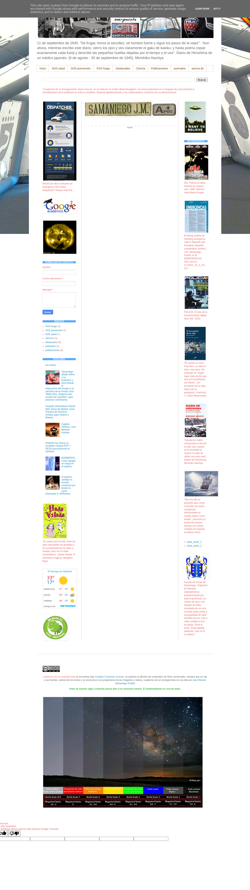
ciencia (49, 338)
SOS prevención (81, 68)
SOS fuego (103, 68)
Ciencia (140, 68)
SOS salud (58, 68)
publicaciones (53, 350)
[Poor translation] (14, 833)
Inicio (43, 68)
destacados (51, 342)
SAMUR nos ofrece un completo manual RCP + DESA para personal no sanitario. (58, 447)
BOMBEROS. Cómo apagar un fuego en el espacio (68, 462)
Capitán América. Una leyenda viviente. (68, 428)
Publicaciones (159, 68)
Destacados (123, 68)
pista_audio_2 (194, 545)
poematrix (180, 68)
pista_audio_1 (194, 542)
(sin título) (51, 365)
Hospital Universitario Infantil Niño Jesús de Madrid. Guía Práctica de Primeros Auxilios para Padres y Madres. (60, 412)
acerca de (198, 68)
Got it (217, 8)
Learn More (202, 8)
